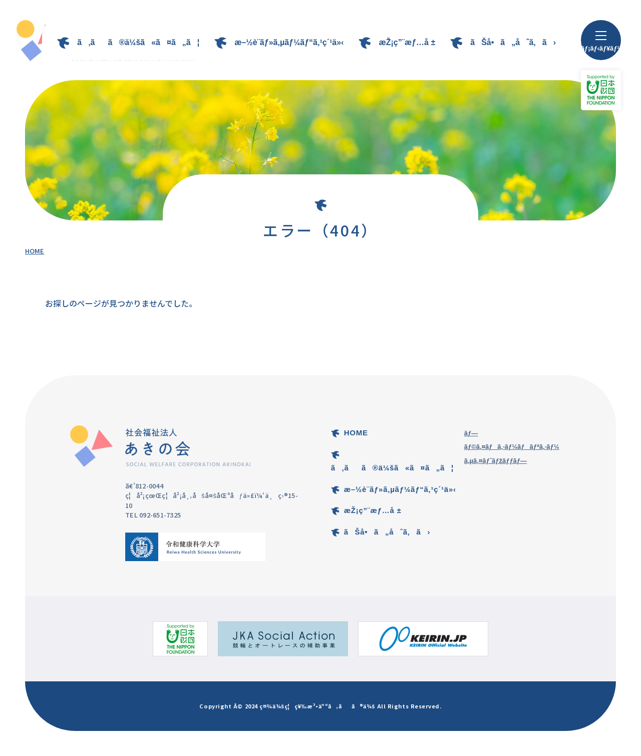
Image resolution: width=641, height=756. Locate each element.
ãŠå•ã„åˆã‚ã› (513, 42)
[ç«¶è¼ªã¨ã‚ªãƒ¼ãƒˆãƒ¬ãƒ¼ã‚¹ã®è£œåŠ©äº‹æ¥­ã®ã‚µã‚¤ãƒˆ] (283, 638)
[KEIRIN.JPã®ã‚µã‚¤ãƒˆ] (423, 638)
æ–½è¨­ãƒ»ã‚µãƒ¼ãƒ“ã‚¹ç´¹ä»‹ (289, 42)
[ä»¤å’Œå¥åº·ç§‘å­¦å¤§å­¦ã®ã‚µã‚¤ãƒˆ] (195, 547)
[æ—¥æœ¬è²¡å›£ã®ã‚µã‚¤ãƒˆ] (180, 638)
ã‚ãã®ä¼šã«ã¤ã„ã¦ (138, 42)
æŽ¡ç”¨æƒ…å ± (407, 42)
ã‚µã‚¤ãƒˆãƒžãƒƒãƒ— (495, 460)
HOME (34, 251)
